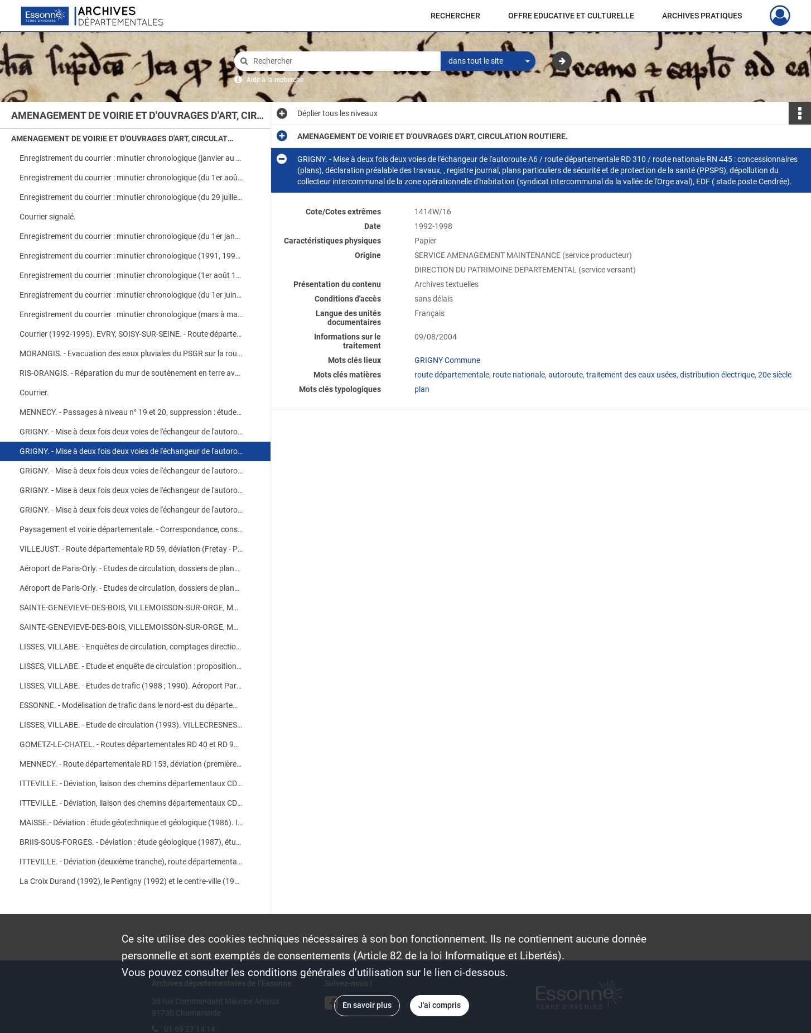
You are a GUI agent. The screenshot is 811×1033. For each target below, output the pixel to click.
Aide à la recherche (275, 80)
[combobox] (488, 61)
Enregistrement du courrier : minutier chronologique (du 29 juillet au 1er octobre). (131, 197)
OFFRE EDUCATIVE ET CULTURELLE (571, 15)
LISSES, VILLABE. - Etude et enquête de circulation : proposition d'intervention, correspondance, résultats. (131, 666)
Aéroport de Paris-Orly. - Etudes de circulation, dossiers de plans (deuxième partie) (131, 588)
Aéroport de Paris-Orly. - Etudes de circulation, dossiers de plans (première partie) (131, 568)
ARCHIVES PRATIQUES (702, 15)
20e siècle (774, 374)
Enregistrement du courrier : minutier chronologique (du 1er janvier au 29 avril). (131, 236)
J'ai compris (439, 1005)
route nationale (519, 374)
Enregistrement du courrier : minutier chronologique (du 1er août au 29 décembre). (131, 177)
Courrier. (34, 392)
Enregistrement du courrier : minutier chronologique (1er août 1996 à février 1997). (131, 275)
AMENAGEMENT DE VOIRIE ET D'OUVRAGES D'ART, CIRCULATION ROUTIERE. (122, 138)
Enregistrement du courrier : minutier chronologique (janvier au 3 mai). (131, 158)
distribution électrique (717, 374)
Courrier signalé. (48, 216)
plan (421, 389)
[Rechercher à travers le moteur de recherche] (343, 61)
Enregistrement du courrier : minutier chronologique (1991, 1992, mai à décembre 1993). (131, 255)
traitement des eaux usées (631, 374)
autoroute (565, 374)
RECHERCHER (455, 15)
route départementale (451, 374)
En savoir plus (367, 1005)
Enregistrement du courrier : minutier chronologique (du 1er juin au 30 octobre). (131, 294)
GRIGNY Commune (447, 360)
